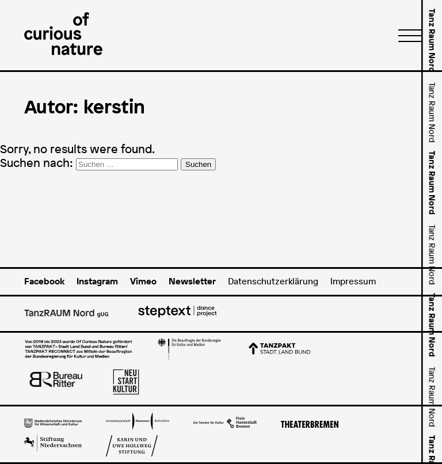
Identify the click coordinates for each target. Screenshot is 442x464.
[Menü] (406, 35)
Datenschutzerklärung (273, 281)
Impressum (353, 281)
